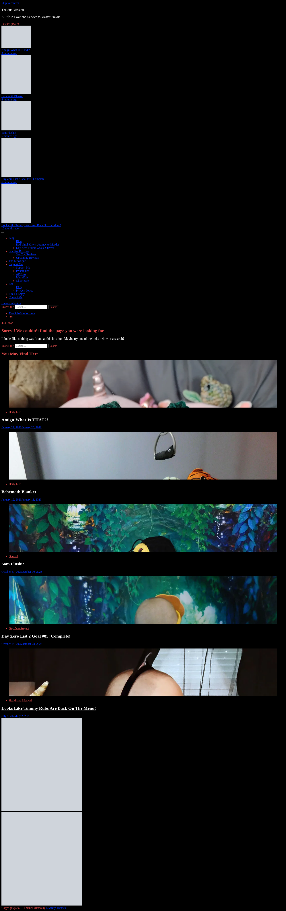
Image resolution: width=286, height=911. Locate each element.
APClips (21, 274)
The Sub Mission (12, 10)
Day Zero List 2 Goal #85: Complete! (23, 178)
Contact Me (15, 297)
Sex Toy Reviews (19, 251)
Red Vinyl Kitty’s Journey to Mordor (37, 244)
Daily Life (15, 412)
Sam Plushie (8, 132)
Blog (11, 237)
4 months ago (9, 99)
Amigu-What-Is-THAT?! (16, 50)
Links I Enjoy (17, 293)
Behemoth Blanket (12, 96)
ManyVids (22, 277)
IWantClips (22, 270)
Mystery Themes (56, 907)
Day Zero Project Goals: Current (35, 247)
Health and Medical (20, 700)
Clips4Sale (22, 280)
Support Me (16, 264)
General (13, 556)
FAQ (11, 284)
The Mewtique (17, 261)
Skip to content (10, 3)
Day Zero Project (19, 628)
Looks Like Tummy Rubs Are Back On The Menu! (31, 225)
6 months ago (9, 136)
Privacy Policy (24, 290)
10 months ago (10, 228)
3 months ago (9, 53)
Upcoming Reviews (27, 257)
